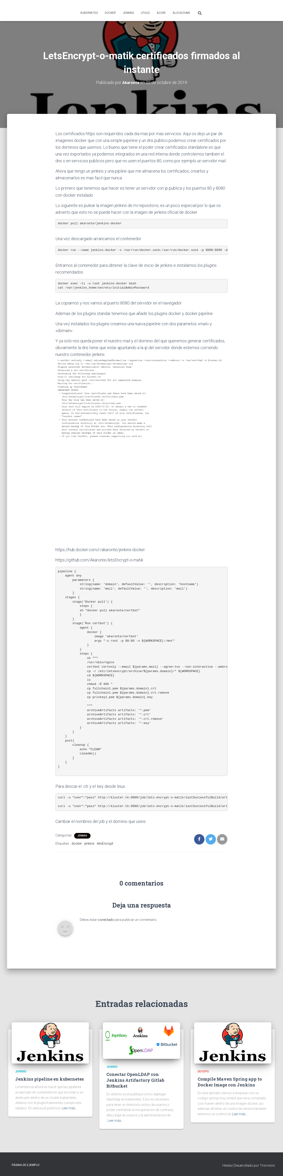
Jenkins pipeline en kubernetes (49, 1079)
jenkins (89, 843)
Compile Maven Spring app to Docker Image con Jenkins (230, 1082)
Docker (110, 12)
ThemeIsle (267, 1165)
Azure (161, 12)
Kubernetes (89, 12)
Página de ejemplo (26, 1165)
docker (77, 843)
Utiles (145, 12)
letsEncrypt (105, 843)
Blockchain (181, 12)
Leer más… (69, 1108)
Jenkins (128, 12)
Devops (203, 1071)
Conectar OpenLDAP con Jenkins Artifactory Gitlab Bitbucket (135, 1080)
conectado (106, 920)
